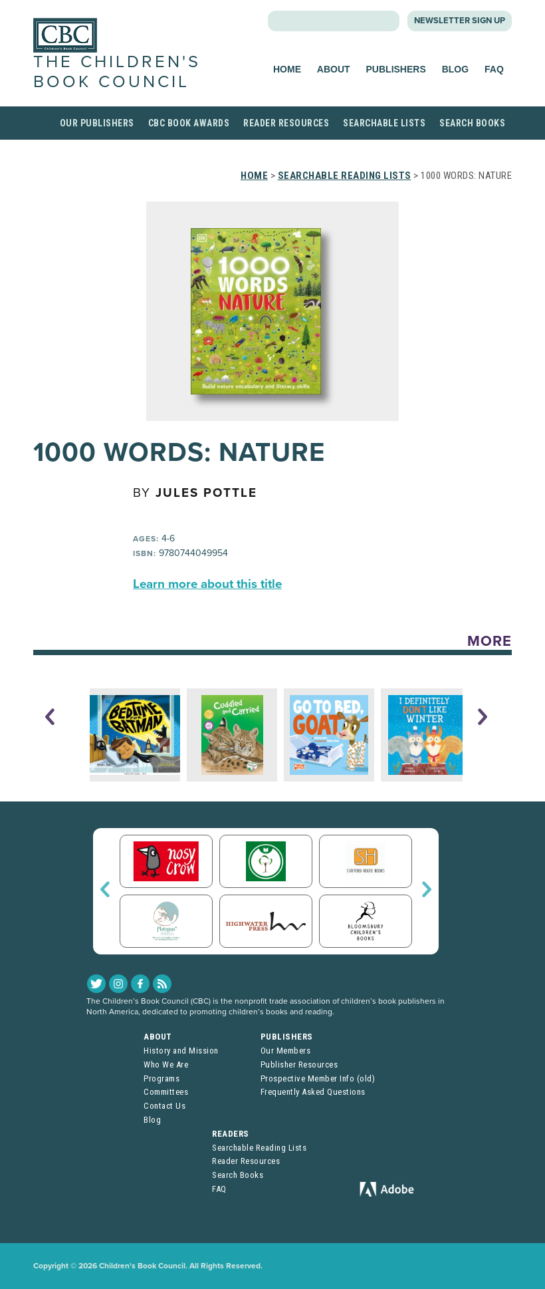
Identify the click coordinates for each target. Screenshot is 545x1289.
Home (287, 69)
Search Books (472, 123)
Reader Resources (286, 123)
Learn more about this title (207, 584)
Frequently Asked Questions (313, 1092)
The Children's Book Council (117, 71)
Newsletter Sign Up (459, 20)
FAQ (494, 69)
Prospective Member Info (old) (318, 1078)
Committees (166, 1092)
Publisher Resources (299, 1065)
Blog (455, 69)
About (333, 69)
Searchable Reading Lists (344, 176)
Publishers (396, 69)
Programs (161, 1078)
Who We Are (166, 1065)
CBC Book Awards (189, 123)
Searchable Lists (384, 123)
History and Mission (181, 1051)
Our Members (286, 1051)
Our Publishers (97, 123)
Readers (230, 1134)
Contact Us (164, 1106)
